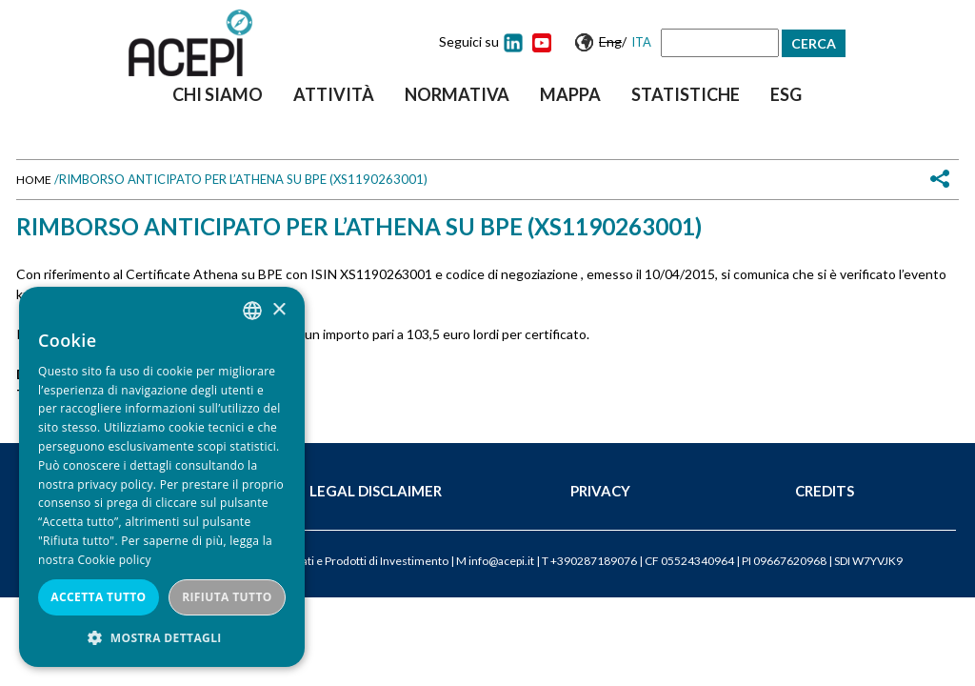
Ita (641, 42)
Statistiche (685, 94)
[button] (162, 638)
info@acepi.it (501, 561)
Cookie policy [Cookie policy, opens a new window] (113, 560)
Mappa (570, 94)
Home (33, 179)
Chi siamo (217, 94)
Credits (824, 490)
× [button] (278, 310)
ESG (786, 94)
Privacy (600, 490)
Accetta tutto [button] (98, 597)
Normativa (457, 94)
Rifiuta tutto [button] (227, 597)
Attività (333, 94)
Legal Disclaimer (375, 490)
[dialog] (162, 477)
